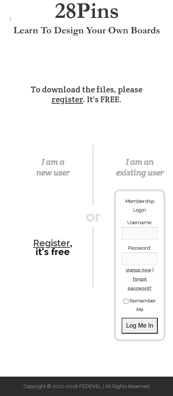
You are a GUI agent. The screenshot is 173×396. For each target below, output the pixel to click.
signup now (138, 269)
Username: (139, 222)
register (67, 99)
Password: (139, 248)
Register (51, 243)
